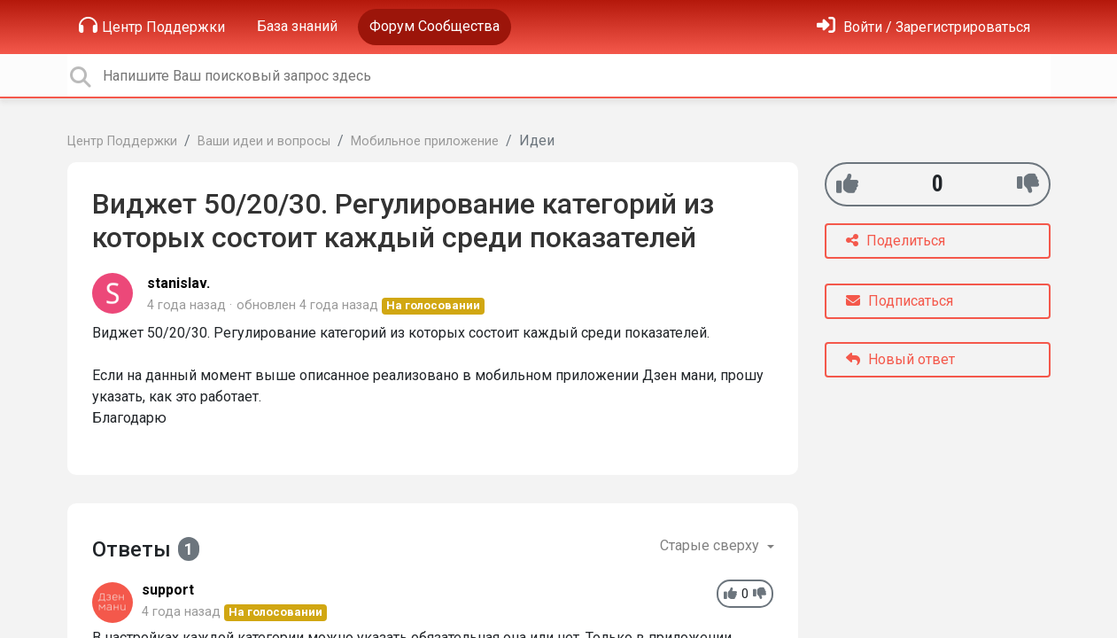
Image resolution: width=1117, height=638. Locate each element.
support (168, 589)
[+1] (847, 184)
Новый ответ (900, 359)
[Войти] (923, 27)
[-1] (1028, 184)
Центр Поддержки (152, 25)
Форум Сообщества (434, 26)
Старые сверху (711, 545)
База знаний (297, 26)
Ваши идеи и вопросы (264, 141)
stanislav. (178, 283)
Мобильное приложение (425, 141)
